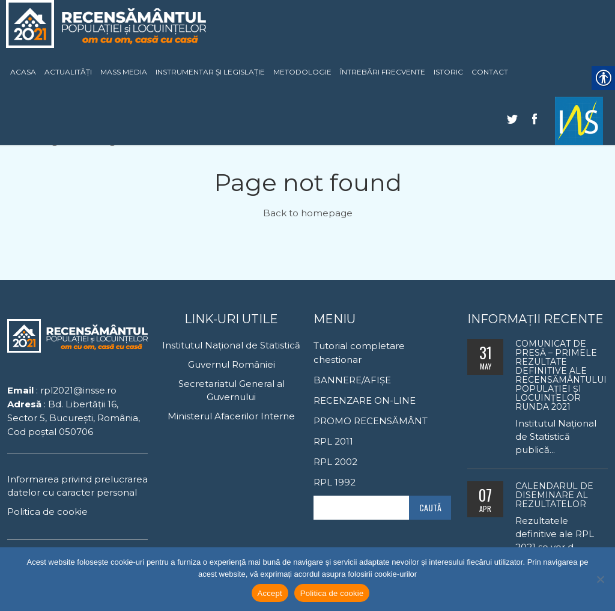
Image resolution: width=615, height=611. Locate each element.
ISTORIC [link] (448, 71)
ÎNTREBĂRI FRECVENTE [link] (382, 71)
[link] (579, 121)
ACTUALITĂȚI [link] (68, 71)
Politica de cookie (332, 593)
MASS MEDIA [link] (123, 71)
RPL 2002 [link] (335, 461)
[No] (600, 579)
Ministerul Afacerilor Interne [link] (231, 416)
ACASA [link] (23, 71)
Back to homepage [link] (308, 213)
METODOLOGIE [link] (302, 71)
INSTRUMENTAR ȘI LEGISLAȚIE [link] (210, 71)
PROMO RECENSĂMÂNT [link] (371, 421)
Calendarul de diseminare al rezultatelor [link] (554, 495)
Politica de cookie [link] (47, 511)
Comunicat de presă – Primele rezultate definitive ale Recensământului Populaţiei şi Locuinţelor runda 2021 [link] (561, 375)
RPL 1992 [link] (335, 482)
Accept (270, 593)
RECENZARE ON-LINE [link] (365, 400)
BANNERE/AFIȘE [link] (352, 380)
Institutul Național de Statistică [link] (231, 345)
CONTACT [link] (489, 71)
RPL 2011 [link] (333, 441)
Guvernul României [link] (231, 364)
